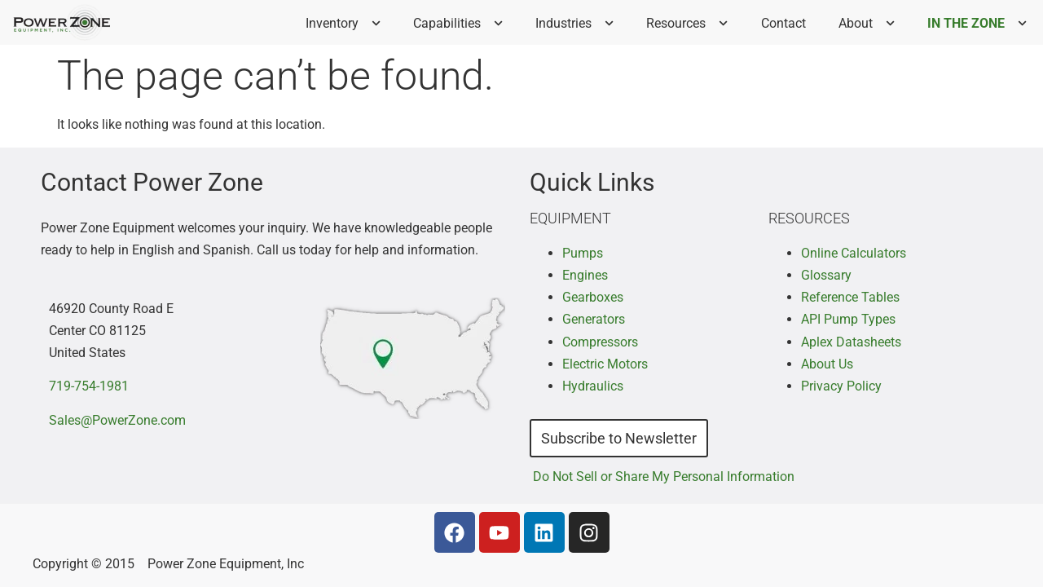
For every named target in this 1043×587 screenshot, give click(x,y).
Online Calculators (853, 253)
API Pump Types (848, 319)
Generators (593, 319)
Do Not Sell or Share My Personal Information (663, 476)
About (871, 23)
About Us (827, 364)
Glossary (826, 275)
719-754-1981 (89, 386)
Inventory (348, 23)
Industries (579, 23)
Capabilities (463, 23)
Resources (691, 23)
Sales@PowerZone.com (117, 420)
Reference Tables (850, 297)
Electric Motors (605, 364)
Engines (585, 275)
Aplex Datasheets (851, 342)
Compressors (600, 342)
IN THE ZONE (981, 23)
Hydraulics (592, 386)
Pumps (582, 253)
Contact (783, 23)
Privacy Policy (841, 386)
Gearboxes (592, 297)
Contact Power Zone (152, 182)
